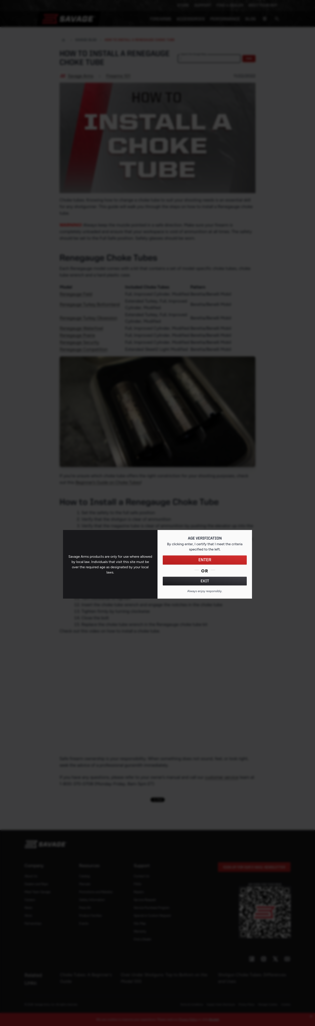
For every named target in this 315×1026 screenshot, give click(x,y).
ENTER (204, 560)
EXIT (205, 581)
